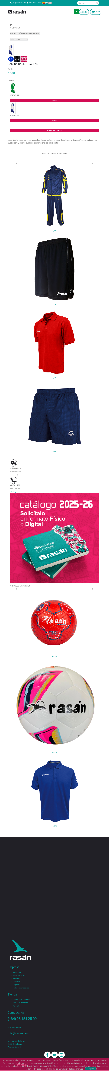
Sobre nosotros (19, 975)
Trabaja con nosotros (21, 988)
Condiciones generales (21, 1000)
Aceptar (90, 1068)
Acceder (84, 12)
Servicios (16, 978)
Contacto (16, 982)
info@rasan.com (35, 3)
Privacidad (16, 1006)
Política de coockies (20, 1003)
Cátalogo (13, 492)
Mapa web (17, 985)
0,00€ (98, 12)
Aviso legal (17, 972)
